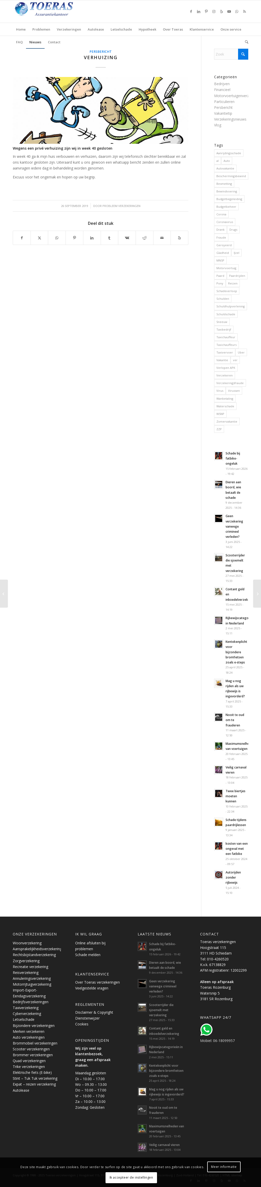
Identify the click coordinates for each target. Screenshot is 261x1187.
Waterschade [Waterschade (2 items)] (225, 406)
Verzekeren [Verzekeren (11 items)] (224, 375)
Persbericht (100, 51)
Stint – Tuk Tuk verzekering (35, 1078)
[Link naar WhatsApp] (237, 11)
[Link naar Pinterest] (206, 11)
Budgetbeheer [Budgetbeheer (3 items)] (226, 206)
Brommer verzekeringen (33, 1054)
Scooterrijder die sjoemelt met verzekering (161, 1010)
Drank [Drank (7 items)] (220, 229)
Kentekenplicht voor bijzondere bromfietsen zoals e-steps (236, 652)
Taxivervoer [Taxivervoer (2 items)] (224, 352)
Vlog (217, 125)
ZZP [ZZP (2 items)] (219, 429)
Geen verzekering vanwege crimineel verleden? (234, 526)
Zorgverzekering (26, 960)
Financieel (222, 89)
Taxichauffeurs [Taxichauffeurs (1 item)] (226, 345)
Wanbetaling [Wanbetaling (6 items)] (224, 398)
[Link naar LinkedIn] (198, 11)
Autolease (21, 1090)
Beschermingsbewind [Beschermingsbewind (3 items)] (231, 176)
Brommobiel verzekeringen (35, 1043)
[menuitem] (21, 29)
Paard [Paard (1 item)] (220, 276)
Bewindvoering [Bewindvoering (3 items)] (226, 191)
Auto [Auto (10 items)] (227, 161)
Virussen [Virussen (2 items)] (234, 391)
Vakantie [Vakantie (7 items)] (222, 360)
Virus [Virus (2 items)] (219, 391)
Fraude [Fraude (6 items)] (221, 237)
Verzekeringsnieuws (230, 119)
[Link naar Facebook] (191, 11)
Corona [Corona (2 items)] (221, 214)
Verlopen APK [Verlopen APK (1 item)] (225, 368)
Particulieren (224, 101)
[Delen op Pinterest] (74, 238)
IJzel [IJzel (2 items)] (236, 253)
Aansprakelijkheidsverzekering (37, 948)
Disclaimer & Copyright (94, 1012)
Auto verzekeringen (29, 1037)
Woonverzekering (27, 943)
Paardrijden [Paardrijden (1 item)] (237, 276)
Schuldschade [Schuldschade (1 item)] (225, 314)
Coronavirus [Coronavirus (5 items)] (224, 222)
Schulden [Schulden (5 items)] (222, 299)
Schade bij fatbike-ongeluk (233, 458)
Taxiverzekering (25, 1007)
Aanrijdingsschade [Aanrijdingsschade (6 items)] (228, 153)
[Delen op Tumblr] (109, 238)
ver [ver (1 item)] (235, 360)
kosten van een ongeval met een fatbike (237, 848)
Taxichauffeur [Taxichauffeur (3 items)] (225, 337)
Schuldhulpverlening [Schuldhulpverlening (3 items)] (230, 306)
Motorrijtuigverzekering (32, 984)
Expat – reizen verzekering (34, 1084)
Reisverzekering (25, 972)
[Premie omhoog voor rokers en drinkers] (257, 594)
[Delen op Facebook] (22, 238)
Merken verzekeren (28, 1031)
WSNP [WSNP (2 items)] (220, 414)
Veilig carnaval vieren (164, 1145)
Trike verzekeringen (29, 1066)
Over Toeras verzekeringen (97, 982)
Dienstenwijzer (87, 1018)
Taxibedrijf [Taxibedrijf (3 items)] (223, 329)
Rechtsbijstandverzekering (34, 954)
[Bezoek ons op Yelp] (179, 238)
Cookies (81, 1024)
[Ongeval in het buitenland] (4, 594)
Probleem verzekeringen (121, 206)
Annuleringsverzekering (32, 978)
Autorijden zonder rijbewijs (233, 877)
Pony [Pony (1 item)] (219, 283)
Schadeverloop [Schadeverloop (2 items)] (226, 291)
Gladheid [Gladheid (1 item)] (222, 253)
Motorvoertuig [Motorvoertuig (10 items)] (226, 268)
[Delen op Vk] (127, 238)
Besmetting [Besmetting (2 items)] (224, 184)
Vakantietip (223, 113)
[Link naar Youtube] (229, 11)
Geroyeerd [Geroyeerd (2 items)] (224, 245)
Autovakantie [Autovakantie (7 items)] (225, 168)
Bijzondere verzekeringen (34, 1025)
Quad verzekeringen (29, 1060)
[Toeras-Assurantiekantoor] (56, 11)
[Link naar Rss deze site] (244, 11)
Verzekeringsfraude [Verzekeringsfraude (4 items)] (230, 383)
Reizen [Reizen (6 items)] (233, 283)
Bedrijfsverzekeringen (30, 1001)
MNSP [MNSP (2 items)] (220, 260)
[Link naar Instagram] (214, 11)
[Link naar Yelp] (221, 11)
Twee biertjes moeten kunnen (235, 796)
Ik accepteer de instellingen (131, 1177)
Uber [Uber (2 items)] (241, 352)
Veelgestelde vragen (91, 988)
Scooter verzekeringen (31, 1049)
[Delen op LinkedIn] (92, 238)
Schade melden (87, 954)
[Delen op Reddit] (144, 238)
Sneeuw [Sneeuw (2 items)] (221, 322)
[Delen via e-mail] (162, 238)
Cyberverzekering (27, 1013)
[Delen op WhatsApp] (57, 238)
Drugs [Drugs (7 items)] (233, 229)
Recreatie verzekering (30, 966)
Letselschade (23, 1019)
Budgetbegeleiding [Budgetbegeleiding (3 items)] (229, 199)
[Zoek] (245, 42)
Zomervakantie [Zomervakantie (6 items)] (226, 421)
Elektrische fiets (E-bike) (32, 1072)
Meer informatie (224, 1167)
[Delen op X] (39, 238)
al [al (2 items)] (217, 161)
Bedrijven (222, 83)
